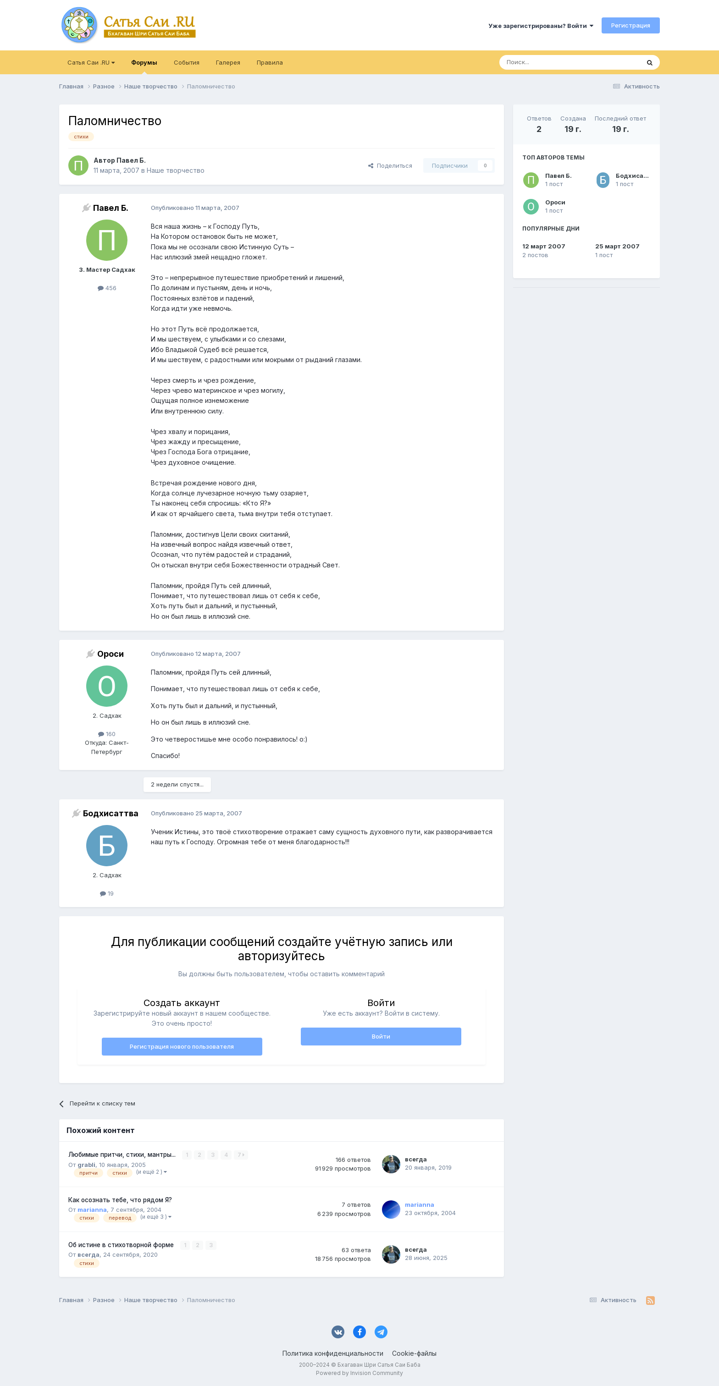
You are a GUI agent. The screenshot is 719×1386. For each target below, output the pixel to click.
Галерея (228, 62)
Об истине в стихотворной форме (122, 1244)
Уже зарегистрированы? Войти (540, 25)
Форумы (144, 66)
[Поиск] (548, 62)
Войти (381, 1036)
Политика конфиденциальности (332, 1353)
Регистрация (630, 25)
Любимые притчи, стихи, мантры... (122, 1154)
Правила (270, 62)
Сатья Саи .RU (91, 62)
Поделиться (390, 165)
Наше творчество (176, 170)
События (186, 62)
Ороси (555, 202)
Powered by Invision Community (359, 1372)
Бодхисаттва (637, 175)
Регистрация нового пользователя (182, 1046)
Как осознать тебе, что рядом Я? (120, 1200)
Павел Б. (558, 175)
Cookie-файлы (414, 1353)
